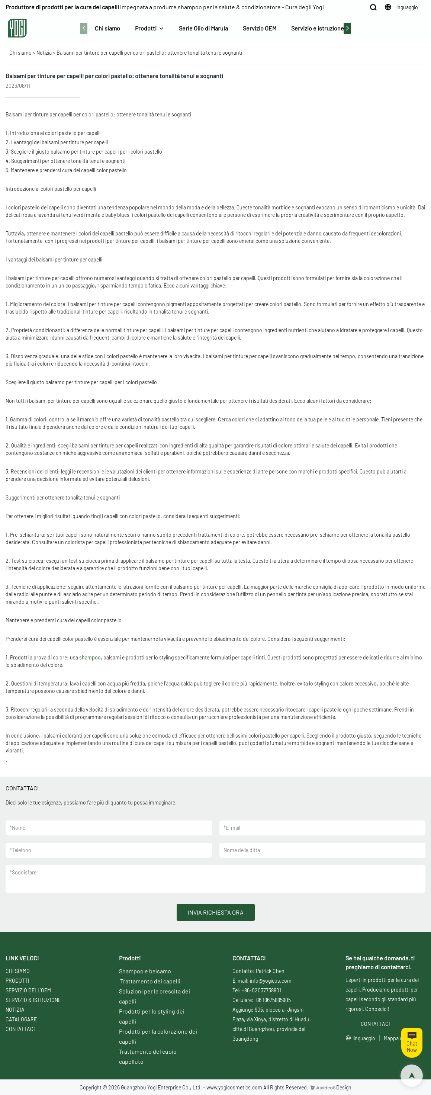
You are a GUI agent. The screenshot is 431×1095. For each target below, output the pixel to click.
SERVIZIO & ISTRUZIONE (33, 1000)
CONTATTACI (20, 1029)
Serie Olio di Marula (203, 28)
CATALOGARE (21, 1019)
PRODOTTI (17, 980)
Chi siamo (107, 28)
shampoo (90, 657)
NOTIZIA (15, 1009)
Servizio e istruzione (317, 28)
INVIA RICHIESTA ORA (216, 912)
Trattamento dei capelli (150, 981)
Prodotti (146, 28)
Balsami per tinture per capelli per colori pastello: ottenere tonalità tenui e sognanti (149, 52)
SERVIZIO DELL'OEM (28, 990)
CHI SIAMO (18, 971)
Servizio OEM (259, 28)
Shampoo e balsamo (145, 970)
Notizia (44, 52)
